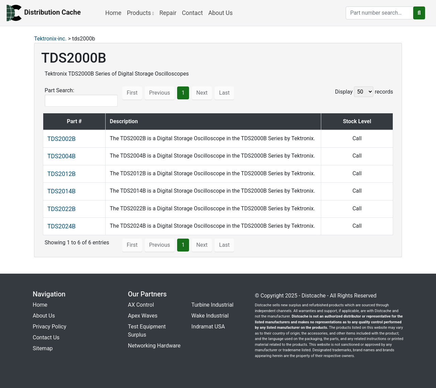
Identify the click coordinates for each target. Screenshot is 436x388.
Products (140, 13)
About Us (220, 13)
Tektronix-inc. (50, 38)
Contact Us (46, 337)
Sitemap (43, 348)
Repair (167, 13)
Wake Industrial (210, 315)
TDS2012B (61, 174)
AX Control (141, 305)
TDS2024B (61, 226)
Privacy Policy (49, 326)
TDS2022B (61, 209)
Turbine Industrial (212, 305)
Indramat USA (208, 326)
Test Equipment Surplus (147, 330)
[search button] (419, 12)
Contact (192, 13)
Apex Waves (143, 315)
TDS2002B (61, 138)
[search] (380, 12)
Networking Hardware (154, 345)
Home (113, 13)
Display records (364, 91)
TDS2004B (61, 156)
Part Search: (81, 97)
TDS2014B (61, 191)
